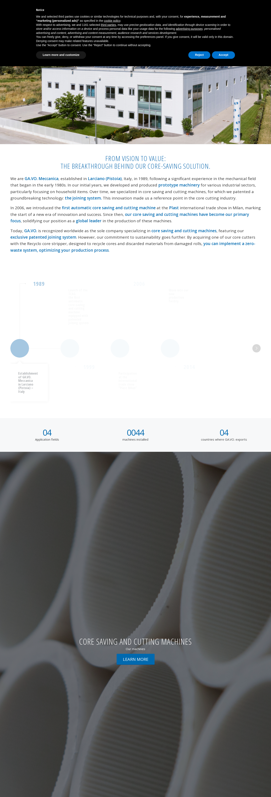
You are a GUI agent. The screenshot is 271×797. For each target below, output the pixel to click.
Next (256, 348)
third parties (108, 24)
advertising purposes (189, 28)
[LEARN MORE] (136, 659)
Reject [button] (199, 54)
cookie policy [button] (112, 20)
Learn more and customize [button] (61, 54)
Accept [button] (223, 54)
